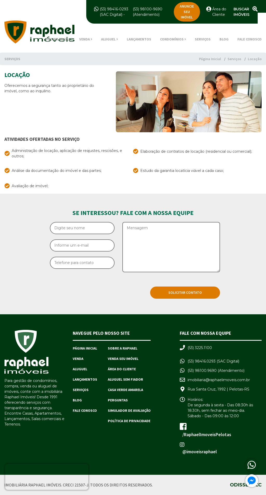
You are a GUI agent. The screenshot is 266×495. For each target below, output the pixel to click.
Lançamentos (139, 39)
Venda (78, 358)
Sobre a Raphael (122, 348)
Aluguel (80, 369)
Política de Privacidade (129, 421)
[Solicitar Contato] (185, 293)
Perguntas (118, 400)
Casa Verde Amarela (125, 389)
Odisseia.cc (246, 484)
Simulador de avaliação (129, 410)
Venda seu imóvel (123, 358)
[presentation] (89, 284)
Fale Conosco (249, 39)
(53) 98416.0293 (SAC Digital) (213, 361)
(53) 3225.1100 (200, 347)
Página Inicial (58, 39)
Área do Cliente (122, 369)
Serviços (203, 39)
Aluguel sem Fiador (125, 379)
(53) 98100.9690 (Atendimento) (216, 370)
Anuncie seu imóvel (187, 11)
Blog (224, 39)
